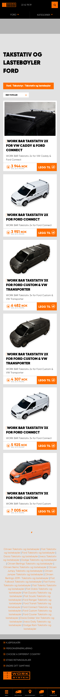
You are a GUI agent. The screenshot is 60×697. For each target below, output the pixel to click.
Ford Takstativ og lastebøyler (38, 552)
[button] (16, 94)
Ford (8, 86)
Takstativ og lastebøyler (38, 86)
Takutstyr (18, 86)
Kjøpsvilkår (13, 642)
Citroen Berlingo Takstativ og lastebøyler (30, 563)
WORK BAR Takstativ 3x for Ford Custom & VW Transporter (27, 285)
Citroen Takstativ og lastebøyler (22, 549)
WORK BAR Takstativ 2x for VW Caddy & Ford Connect (27, 145)
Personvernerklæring (19, 648)
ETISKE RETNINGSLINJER (18, 660)
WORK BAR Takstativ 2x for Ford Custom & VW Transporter (27, 359)
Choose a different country (23, 654)
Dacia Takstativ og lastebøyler (21, 556)
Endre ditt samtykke (18, 665)
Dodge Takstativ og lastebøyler (39, 559)
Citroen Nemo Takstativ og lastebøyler (25, 567)
